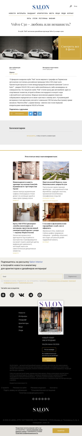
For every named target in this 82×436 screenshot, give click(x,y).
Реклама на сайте (19, 388)
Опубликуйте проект (49, 359)
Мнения (52, 18)
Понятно (60, 431)
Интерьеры (21, 13)
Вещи (57, 13)
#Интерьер (46, 242)
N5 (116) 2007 (13, 74)
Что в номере (49, 350)
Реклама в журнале (38, 388)
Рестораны (43, 18)
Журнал (70, 13)
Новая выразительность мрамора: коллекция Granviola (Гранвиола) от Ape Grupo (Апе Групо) (25, 185)
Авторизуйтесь (31, 136)
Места (51, 13)
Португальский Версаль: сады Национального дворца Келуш (55, 183)
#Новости (16, 200)
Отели (35, 18)
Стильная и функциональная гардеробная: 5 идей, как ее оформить (54, 225)
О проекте (5, 388)
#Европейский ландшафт (50, 200)
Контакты (54, 388)
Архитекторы (42, 13)
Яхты (29, 18)
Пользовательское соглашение (43, 390)
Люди (63, 13)
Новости (12, 13)
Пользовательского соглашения (57, 281)
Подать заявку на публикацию (15, 390)
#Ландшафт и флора (49, 198)
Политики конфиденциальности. (27, 433)
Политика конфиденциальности (31, 393)
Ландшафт (31, 13)
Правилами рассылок (26, 282)
